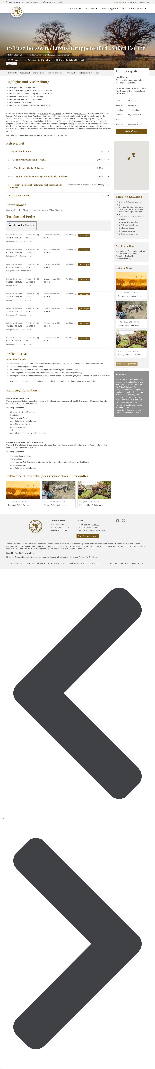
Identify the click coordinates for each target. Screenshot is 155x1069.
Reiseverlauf (25, 73)
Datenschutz (125, 563)
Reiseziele (91, 8)
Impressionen (38, 73)
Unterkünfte (71, 73)
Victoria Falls (73, 128)
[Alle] (9, 223)
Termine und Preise (55, 73)
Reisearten (75, 8)
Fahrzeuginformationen (89, 73)
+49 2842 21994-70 (91, 524)
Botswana (44, 113)
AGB (134, 563)
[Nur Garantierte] (18, 223)
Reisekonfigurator (110, 8)
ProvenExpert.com (143, 2)
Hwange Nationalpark (68, 123)
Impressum (113, 563)
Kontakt (141, 563)
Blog (124, 8)
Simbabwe (56, 113)
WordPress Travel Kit (91, 563)
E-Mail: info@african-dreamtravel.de (91, 530)
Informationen (138, 8)
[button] (130, 158)
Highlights (12, 73)
